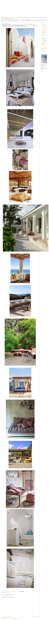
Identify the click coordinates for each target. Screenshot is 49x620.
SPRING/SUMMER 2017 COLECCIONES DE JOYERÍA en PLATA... (44, 40)
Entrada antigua (35, 616)
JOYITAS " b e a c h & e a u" (44, 35)
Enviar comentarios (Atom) (14, 618)
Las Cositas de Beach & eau (23, 3)
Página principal (44, 25)
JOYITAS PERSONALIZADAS (44, 32)
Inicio (21, 616)
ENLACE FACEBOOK (44, 51)
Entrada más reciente (6, 616)
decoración (9, 592)
